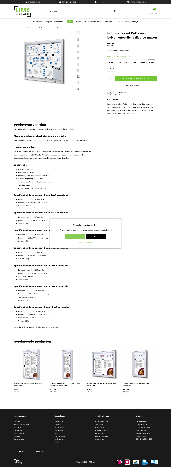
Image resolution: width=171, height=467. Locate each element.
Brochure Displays (101, 436)
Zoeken (115, 11)
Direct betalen (132, 85)
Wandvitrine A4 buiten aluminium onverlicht (136, 384)
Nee (95, 236)
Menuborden (38, 22)
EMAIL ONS (40, 451)
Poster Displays (100, 433)
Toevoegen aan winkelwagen (136, 79)
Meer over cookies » (86, 243)
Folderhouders (80, 22)
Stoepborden (59, 22)
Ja (75, 236)
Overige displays (131, 22)
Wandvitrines (99, 424)
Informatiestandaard (102, 421)
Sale (69, 22)
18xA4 (111, 69)
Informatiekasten (94, 22)
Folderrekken (99, 427)
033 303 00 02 (101, 2)
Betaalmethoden (19, 433)
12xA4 (142, 62)
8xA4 (126, 62)
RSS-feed (92, 462)
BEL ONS (22, 451)
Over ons (17, 421)
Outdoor (120, 22)
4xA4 (111, 62)
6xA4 (119, 62)
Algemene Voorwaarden (22, 424)
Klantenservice (19, 439)
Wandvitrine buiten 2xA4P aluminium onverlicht (101, 384)
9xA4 (134, 62)
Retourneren (18, 436)
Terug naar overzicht (21, 28)
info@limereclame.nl (136, 2)
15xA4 (151, 62)
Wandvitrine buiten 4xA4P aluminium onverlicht (28, 384)
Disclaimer (17, 427)
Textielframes (109, 22)
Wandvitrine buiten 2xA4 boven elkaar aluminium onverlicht (65, 384)
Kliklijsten (48, 22)
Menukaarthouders (101, 430)
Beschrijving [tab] (112, 99)
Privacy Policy (18, 430)
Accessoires (99, 439)
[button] (91, 33)
